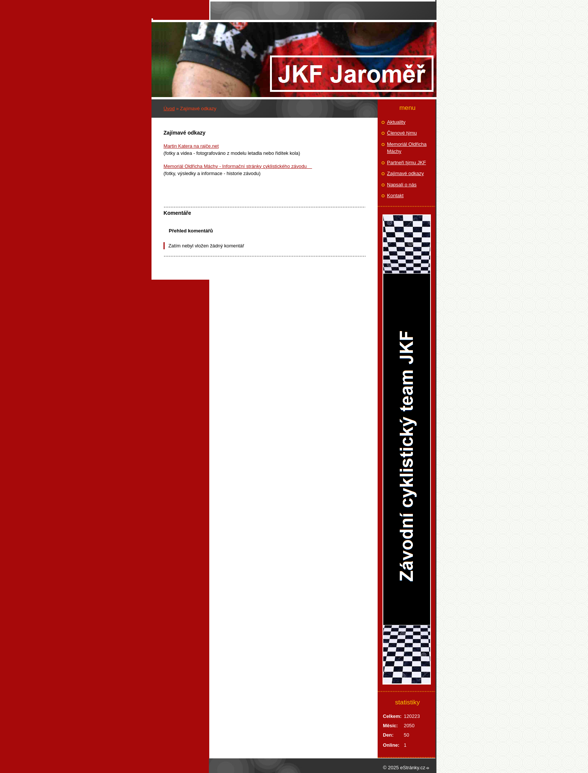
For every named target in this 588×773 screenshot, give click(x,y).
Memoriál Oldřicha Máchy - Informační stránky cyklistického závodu (238, 166)
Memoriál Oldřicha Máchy (406, 147)
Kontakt (395, 195)
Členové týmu (402, 133)
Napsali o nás (402, 184)
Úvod (169, 108)
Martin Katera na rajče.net (191, 146)
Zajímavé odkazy (405, 173)
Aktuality (396, 122)
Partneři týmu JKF (406, 162)
